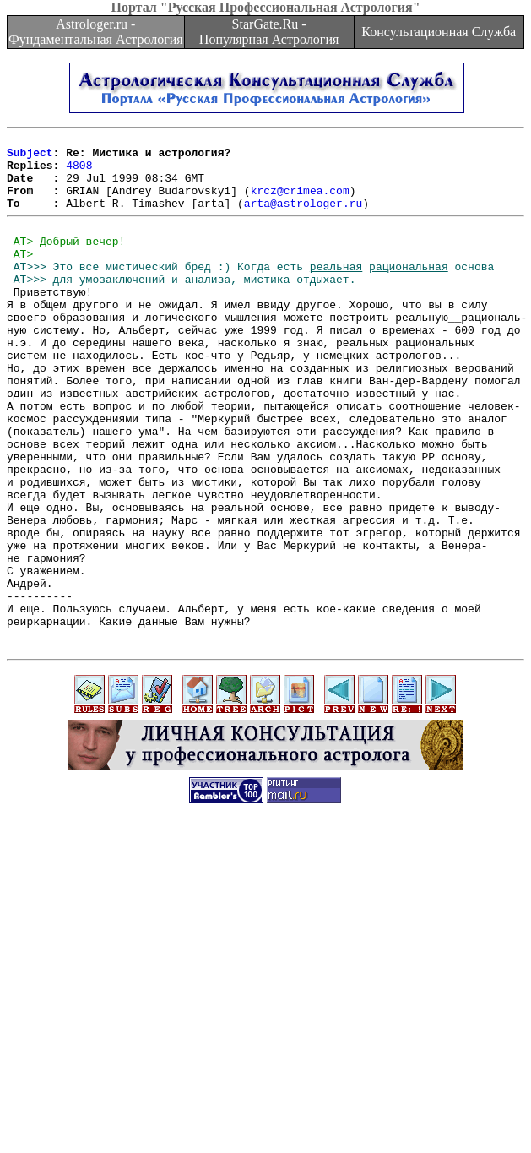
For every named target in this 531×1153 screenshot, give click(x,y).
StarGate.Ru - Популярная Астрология (269, 31)
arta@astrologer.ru (303, 218)
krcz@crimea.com (300, 202)
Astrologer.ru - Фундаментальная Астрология (95, 31)
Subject (30, 157)
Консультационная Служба (438, 31)
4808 (79, 172)
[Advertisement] (269, 1034)
